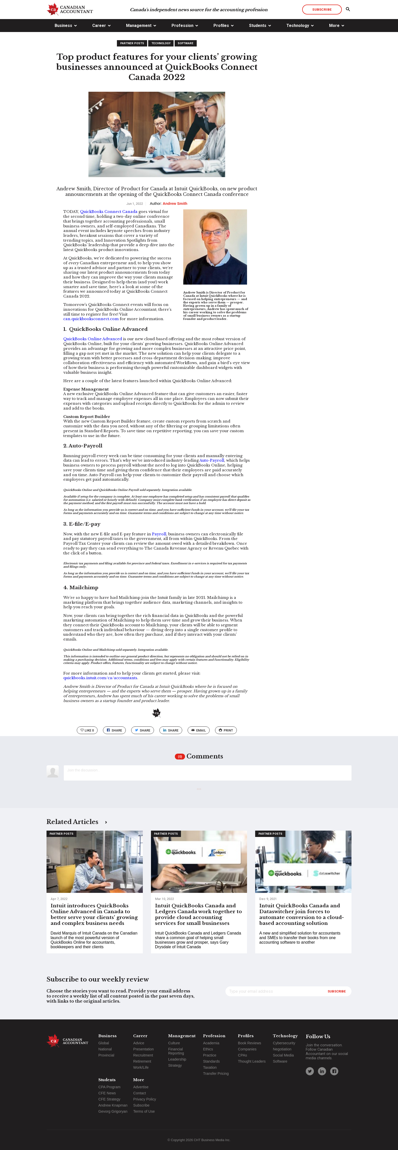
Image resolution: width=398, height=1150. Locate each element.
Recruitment (143, 1055)
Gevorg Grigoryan (112, 1111)
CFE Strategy (109, 1099)
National (105, 1049)
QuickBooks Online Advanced (92, 339)
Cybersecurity (284, 1043)
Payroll (159, 534)
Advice (138, 1043)
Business (63, 25)
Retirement (142, 1061)
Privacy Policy (144, 1099)
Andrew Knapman (112, 1105)
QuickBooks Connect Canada (108, 211)
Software (185, 43)
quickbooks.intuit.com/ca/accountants (100, 678)
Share (114, 730)
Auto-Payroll (212, 460)
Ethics (208, 1049)
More (334, 25)
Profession (182, 25)
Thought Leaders (252, 1061)
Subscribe (321, 9)
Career (99, 25)
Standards (211, 1061)
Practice (209, 1055)
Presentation (143, 1049)
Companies (247, 1049)
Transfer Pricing (216, 1073)
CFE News (107, 1093)
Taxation (210, 1067)
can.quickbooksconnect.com (91, 319)
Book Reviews (249, 1043)
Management (138, 25)
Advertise (140, 1087)
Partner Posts (132, 43)
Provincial (106, 1055)
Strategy (175, 1065)
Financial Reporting (176, 1051)
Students (257, 25)
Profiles (221, 25)
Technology (297, 25)
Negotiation (282, 1049)
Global (103, 1043)
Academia (211, 1043)
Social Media (283, 1055)
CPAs (242, 1055)
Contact (139, 1093)
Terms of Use (144, 1111)
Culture (174, 1043)
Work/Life (141, 1067)
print (226, 730)
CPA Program (109, 1087)
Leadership (177, 1059)
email (198, 730)
